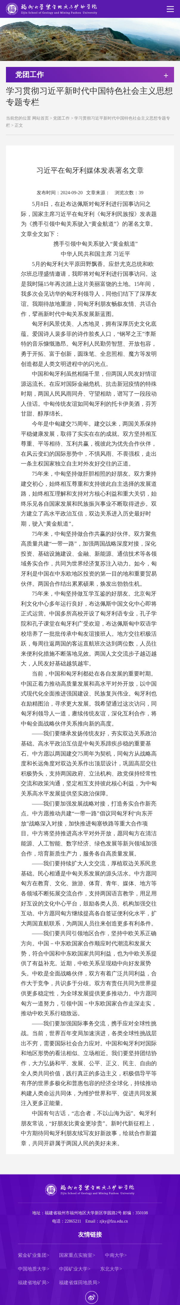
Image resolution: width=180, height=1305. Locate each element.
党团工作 (61, 118)
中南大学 (114, 1255)
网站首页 (40, 118)
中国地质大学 (32, 1269)
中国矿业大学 (73, 1269)
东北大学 (109, 1269)
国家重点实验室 (75, 1255)
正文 (19, 125)
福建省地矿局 (32, 1282)
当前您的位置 (18, 118)
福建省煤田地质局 (78, 1282)
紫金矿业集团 (32, 1255)
